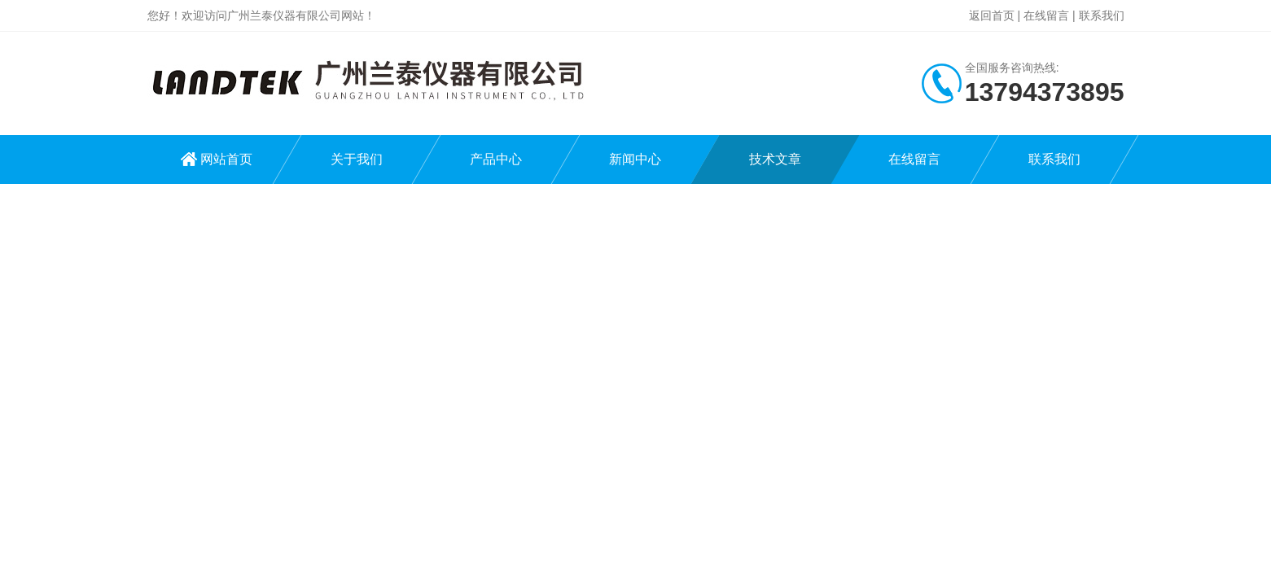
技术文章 (775, 159)
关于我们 (357, 159)
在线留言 (1046, 15)
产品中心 (496, 159)
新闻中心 (635, 159)
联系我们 (1101, 15)
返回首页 (992, 15)
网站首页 (226, 159)
